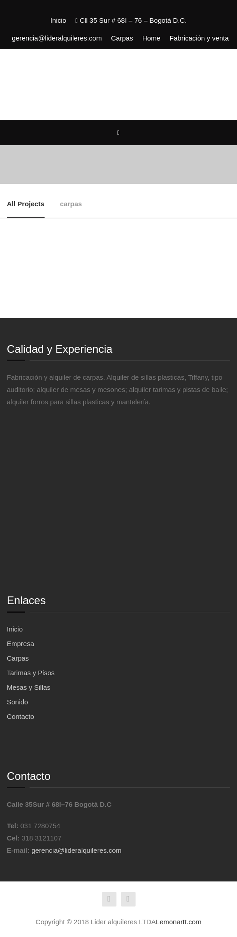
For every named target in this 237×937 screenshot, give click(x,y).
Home (151, 38)
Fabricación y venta (199, 38)
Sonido (17, 702)
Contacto (20, 716)
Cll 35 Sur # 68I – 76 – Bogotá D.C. (131, 20)
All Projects (26, 204)
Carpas (122, 38)
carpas (71, 204)
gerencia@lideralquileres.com (57, 38)
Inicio (58, 20)
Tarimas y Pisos (31, 673)
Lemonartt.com (179, 922)
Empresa (20, 643)
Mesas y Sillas (28, 687)
